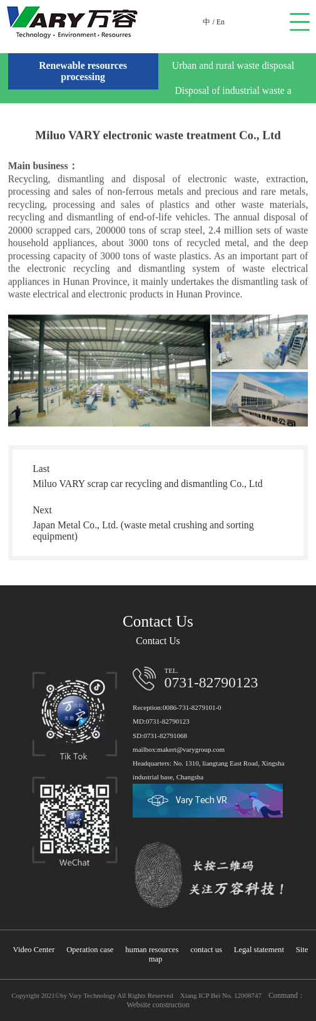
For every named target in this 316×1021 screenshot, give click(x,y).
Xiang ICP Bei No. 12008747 (221, 995)
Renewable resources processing (83, 71)
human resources (151, 949)
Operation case (89, 949)
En (221, 22)
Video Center (34, 949)
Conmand (283, 995)
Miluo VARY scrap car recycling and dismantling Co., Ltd (148, 483)
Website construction (158, 1004)
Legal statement (259, 949)
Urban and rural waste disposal (233, 65)
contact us (206, 949)
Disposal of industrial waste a (233, 90)
